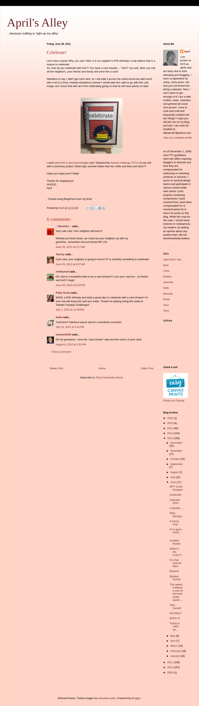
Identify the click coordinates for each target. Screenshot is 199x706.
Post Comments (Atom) (109, 377)
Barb (166, 265)
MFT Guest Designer (176, 488)
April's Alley (37, 22)
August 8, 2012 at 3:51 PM (71, 344)
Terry (166, 310)
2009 (170, 672)
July (173, 477)
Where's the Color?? (176, 551)
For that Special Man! (175, 563)
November (176, 450)
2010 (170, 667)
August (174, 472)
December (176, 442)
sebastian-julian (107, 698)
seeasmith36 (63, 334)
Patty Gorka (63, 292)
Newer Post (56, 368)
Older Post (147, 368)
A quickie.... (176, 508)
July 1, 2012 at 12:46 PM (70, 309)
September (176, 464)
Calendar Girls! (175, 501)
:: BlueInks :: (63, 226)
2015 (170, 423)
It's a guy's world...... (176, 532)
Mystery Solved (175, 578)
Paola (166, 299)
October (175, 458)
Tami (166, 305)
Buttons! (174, 571)
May (173, 635)
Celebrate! (175, 494)
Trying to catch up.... (174, 626)
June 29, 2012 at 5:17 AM (70, 246)
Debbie (167, 276)
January (175, 655)
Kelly (166, 287)
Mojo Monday (176, 515)
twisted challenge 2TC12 (124, 162)
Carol (166, 270)
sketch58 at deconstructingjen (72, 162)
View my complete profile (177, 137)
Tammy (60, 254)
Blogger (136, 698)
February (175, 650)
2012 (170, 438)
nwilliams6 (62, 271)
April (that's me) (172, 259)
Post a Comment (61, 351)
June (173, 482)
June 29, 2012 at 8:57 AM (70, 264)
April (187, 51)
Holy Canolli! (175, 606)
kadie (59, 317)
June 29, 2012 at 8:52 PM (70, 285)
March (174, 645)
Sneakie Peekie (175, 542)
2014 (170, 428)
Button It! (175, 618)
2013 (170, 433)
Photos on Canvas (173, 400)
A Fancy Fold (174, 523)
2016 (170, 418)
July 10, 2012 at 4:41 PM (70, 326)
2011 (170, 662)
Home (102, 368)
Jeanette (168, 282)
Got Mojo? (175, 613)
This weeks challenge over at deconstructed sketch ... (176, 592)
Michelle (168, 293)
